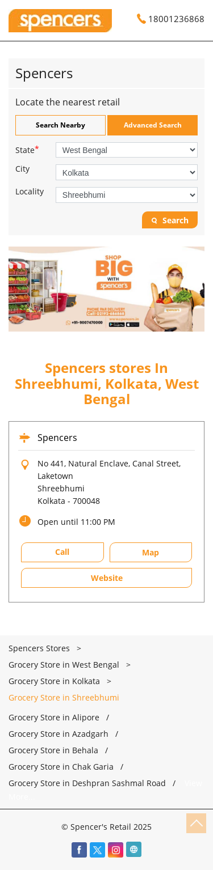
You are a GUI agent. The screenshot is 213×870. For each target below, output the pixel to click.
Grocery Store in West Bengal (64, 664)
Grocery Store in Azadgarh (58, 734)
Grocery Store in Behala (53, 750)
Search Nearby (60, 125)
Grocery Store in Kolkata (54, 681)
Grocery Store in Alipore (54, 717)
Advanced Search (153, 125)
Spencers (57, 437)
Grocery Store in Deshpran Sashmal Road (87, 783)
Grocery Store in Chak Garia (61, 766)
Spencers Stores (40, 648)
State (27, 149)
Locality (29, 191)
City (22, 168)
